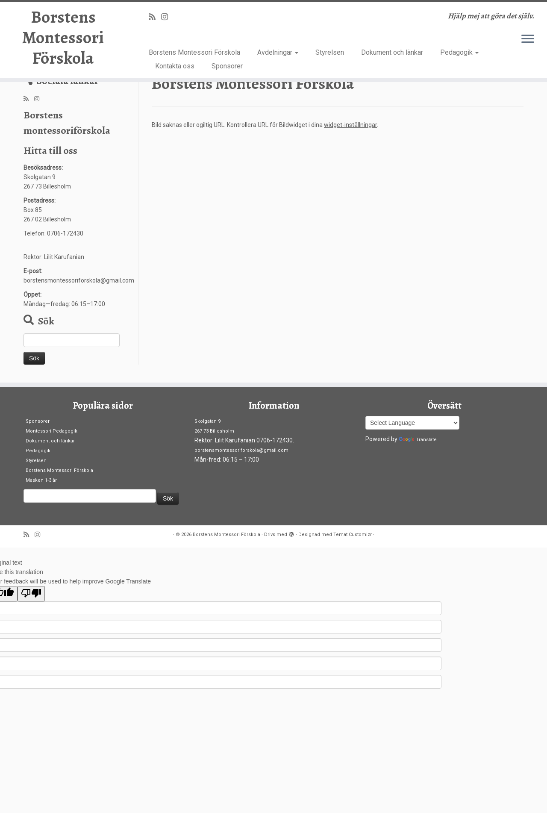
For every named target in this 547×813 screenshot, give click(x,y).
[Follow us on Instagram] (167, 16)
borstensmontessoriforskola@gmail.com (241, 450)
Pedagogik (459, 52)
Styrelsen (329, 52)
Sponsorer (227, 66)
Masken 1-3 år (41, 480)
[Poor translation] (31, 593)
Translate (418, 439)
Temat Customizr (352, 534)
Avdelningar (277, 52)
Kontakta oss (174, 66)
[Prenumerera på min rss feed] (155, 16)
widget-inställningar (350, 124)
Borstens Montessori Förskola (63, 37)
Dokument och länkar (392, 52)
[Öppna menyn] (527, 39)
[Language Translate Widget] (412, 423)
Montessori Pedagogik (51, 431)
